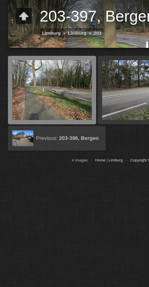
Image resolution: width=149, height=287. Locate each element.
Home (100, 160)
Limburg (51, 32)
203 (98, 32)
